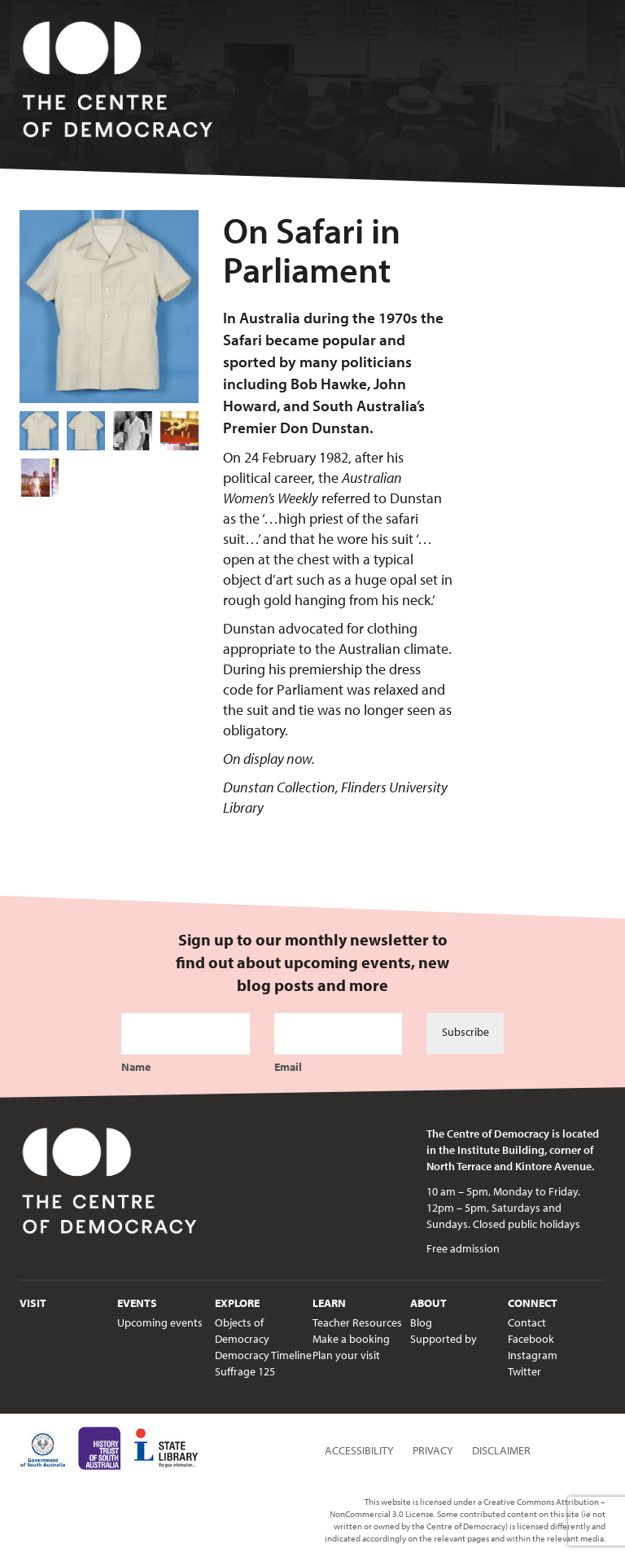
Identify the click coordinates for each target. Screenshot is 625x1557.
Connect (532, 1303)
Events (137, 1303)
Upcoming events (160, 1322)
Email (288, 1066)
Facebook (531, 1338)
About (428, 1303)
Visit (33, 1303)
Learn (329, 1303)
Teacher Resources (357, 1322)
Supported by (443, 1338)
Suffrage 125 (245, 1371)
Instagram (532, 1355)
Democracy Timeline (263, 1355)
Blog (421, 1322)
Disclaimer (501, 1450)
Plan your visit (346, 1355)
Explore (237, 1303)
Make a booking (351, 1338)
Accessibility (359, 1450)
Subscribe (465, 1031)
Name (136, 1066)
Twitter (524, 1371)
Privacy (433, 1450)
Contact (527, 1322)
